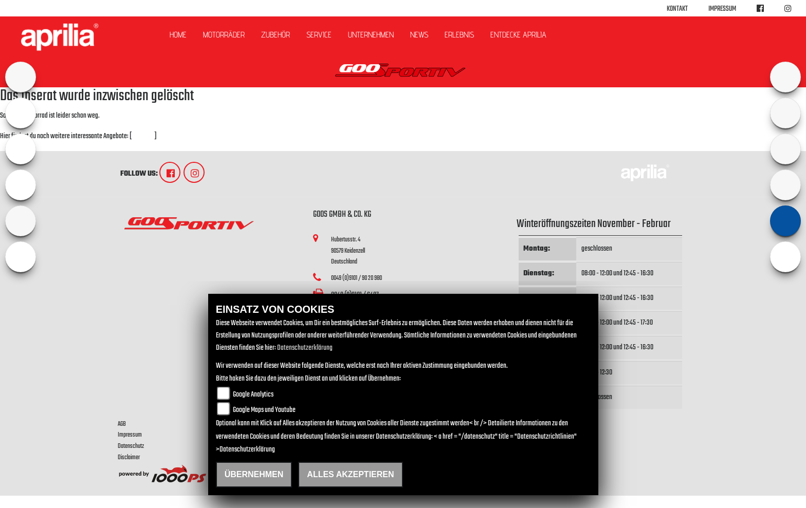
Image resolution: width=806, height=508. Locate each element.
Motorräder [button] (224, 35)
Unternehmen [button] (371, 35)
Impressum (722, 9)
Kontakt (677, 9)
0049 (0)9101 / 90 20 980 (356, 278)
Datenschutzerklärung (305, 348)
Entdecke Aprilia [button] (518, 35)
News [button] (419, 35)
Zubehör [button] (275, 35)
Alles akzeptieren (350, 474)
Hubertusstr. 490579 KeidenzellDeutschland (348, 250)
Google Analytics (253, 395)
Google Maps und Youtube (264, 410)
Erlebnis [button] (459, 35)
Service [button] (319, 35)
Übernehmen (254, 474)
